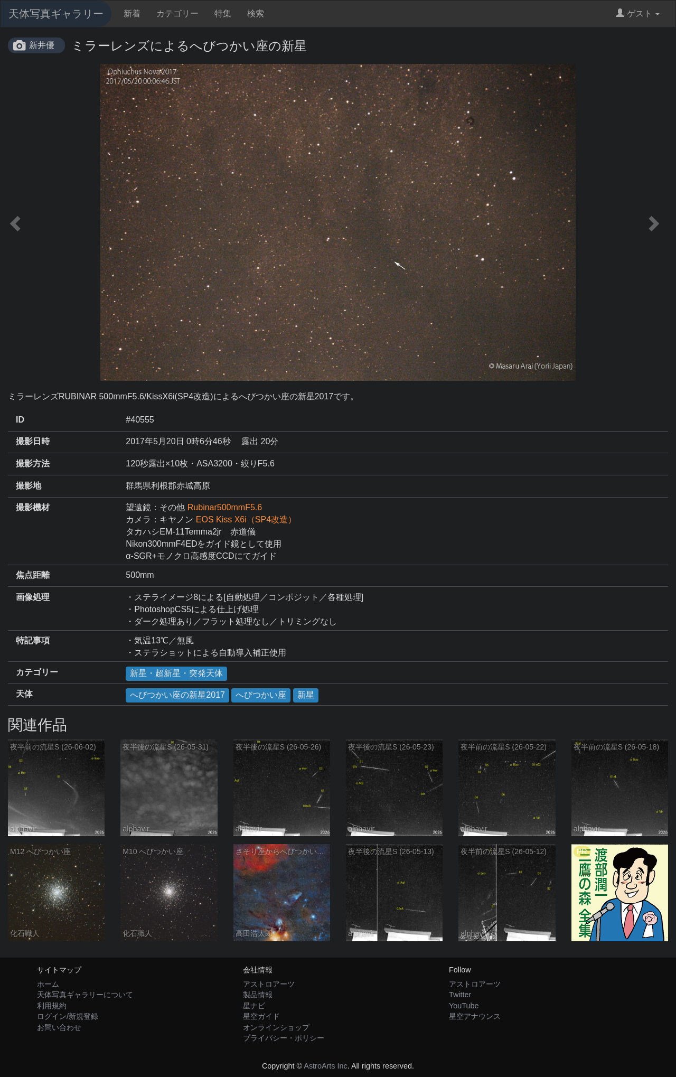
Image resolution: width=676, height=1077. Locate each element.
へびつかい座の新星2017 (177, 694)
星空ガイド (261, 1016)
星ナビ (254, 1005)
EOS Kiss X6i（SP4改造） (246, 519)
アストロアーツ (269, 984)
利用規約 (52, 1005)
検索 (255, 13)
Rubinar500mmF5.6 (224, 507)
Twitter (460, 994)
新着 (132, 13)
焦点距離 (33, 574)
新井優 (41, 45)
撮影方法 (33, 463)
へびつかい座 (261, 694)
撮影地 (28, 485)
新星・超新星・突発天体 (176, 673)
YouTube (464, 1005)
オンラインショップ (276, 1027)
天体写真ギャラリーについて (85, 994)
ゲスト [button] (638, 13)
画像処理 (33, 597)
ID (20, 419)
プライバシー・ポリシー (283, 1038)
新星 (305, 694)
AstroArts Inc (325, 1066)
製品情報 (258, 994)
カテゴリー (177, 13)
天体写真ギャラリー (56, 14)
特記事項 (33, 640)
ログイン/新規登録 (67, 1016)
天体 (24, 693)
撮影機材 (33, 507)
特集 (222, 13)
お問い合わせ (59, 1027)
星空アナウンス (475, 1016)
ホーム (48, 984)
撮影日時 (33, 441)
